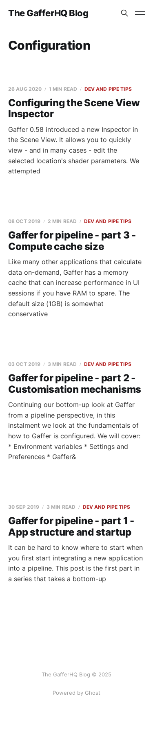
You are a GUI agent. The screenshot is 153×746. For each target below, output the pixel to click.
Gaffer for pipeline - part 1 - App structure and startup (71, 526)
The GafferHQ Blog (48, 13)
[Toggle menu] (140, 13)
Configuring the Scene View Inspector (74, 108)
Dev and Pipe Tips (108, 89)
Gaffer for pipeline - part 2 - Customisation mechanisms (74, 383)
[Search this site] (124, 13)
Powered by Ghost (76, 692)
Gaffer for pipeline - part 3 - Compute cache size (72, 240)
